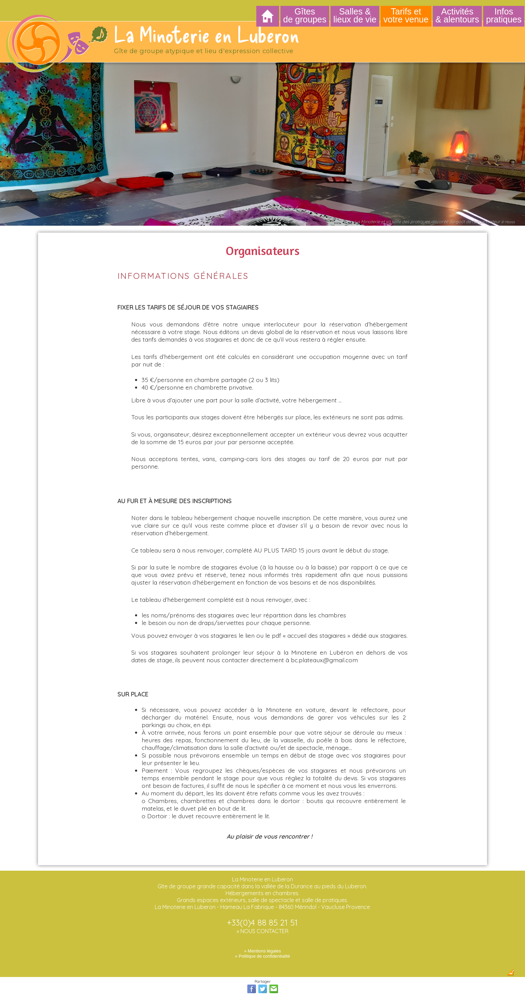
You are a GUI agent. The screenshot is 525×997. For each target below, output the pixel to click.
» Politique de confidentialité (262, 950)
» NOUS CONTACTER (262, 925)
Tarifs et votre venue (406, 15)
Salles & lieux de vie (354, 15)
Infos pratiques (504, 15)
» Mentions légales (262, 945)
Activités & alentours (457, 15)
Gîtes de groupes (304, 15)
